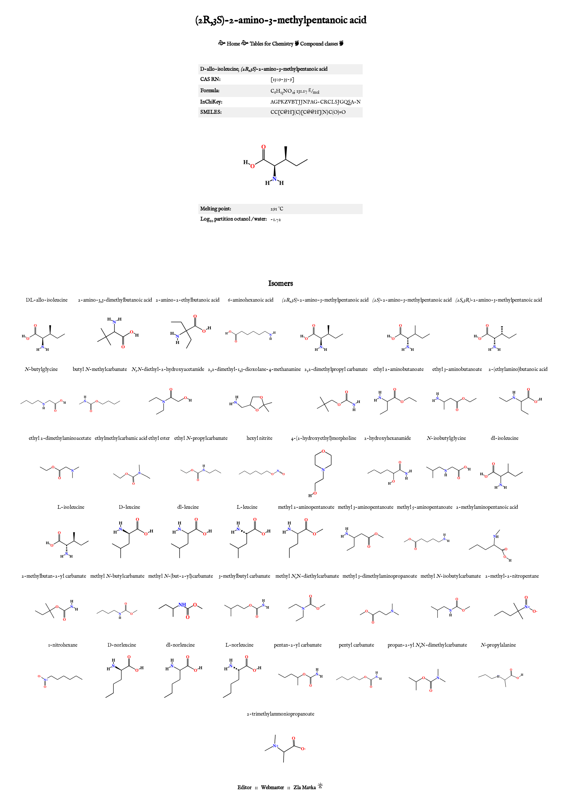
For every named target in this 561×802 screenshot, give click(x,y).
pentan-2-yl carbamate (298, 645)
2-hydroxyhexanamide (387, 438)
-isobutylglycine (446, 438)
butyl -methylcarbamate (100, 369)
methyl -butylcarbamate (117, 576)
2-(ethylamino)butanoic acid (518, 369)
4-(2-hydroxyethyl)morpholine (323, 438)
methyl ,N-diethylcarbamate (307, 576)
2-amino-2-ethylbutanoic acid (187, 300)
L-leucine (247, 507)
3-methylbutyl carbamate (244, 576)
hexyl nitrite (259, 438)
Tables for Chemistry (271, 44)
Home (233, 44)
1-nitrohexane (62, 645)
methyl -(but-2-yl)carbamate (180, 576)
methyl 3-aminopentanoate (365, 507)
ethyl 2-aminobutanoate (398, 369)
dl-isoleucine (504, 438)
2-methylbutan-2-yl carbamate (54, 576)
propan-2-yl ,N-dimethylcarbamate (427, 645)
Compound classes (319, 44)
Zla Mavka (304, 787)
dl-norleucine (180, 645)
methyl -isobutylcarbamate (451, 576)
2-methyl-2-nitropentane (512, 576)
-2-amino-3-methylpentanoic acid (325, 300)
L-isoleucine (70, 507)
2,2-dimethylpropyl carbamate (335, 369)
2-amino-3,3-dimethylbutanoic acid (115, 300)
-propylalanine (498, 645)
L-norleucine (239, 645)
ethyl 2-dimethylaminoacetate (60, 438)
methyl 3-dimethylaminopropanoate (380, 576)
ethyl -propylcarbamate (200, 438)
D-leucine (129, 507)
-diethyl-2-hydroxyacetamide (167, 369)
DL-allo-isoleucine (46, 300)
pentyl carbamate (356, 645)
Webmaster (272, 787)
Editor (244, 787)
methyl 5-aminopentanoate (424, 507)
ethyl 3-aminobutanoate (457, 369)
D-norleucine (122, 645)
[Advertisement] (280, 251)
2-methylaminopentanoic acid (487, 507)
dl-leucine (188, 507)
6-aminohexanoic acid (250, 300)
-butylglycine (41, 369)
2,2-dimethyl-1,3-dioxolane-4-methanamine (254, 369)
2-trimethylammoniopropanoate (280, 714)
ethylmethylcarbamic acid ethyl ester (132, 438)
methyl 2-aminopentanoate (306, 507)
